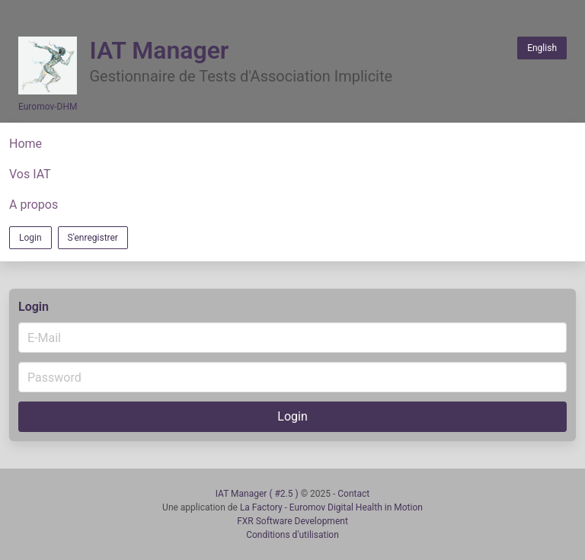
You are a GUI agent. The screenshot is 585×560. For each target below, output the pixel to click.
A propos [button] (33, 204)
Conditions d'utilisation (292, 535)
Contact (353, 493)
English (542, 48)
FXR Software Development (292, 521)
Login (30, 237)
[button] (292, 144)
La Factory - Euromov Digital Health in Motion (331, 507)
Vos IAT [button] (30, 174)
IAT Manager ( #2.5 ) (258, 493)
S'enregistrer (93, 237)
